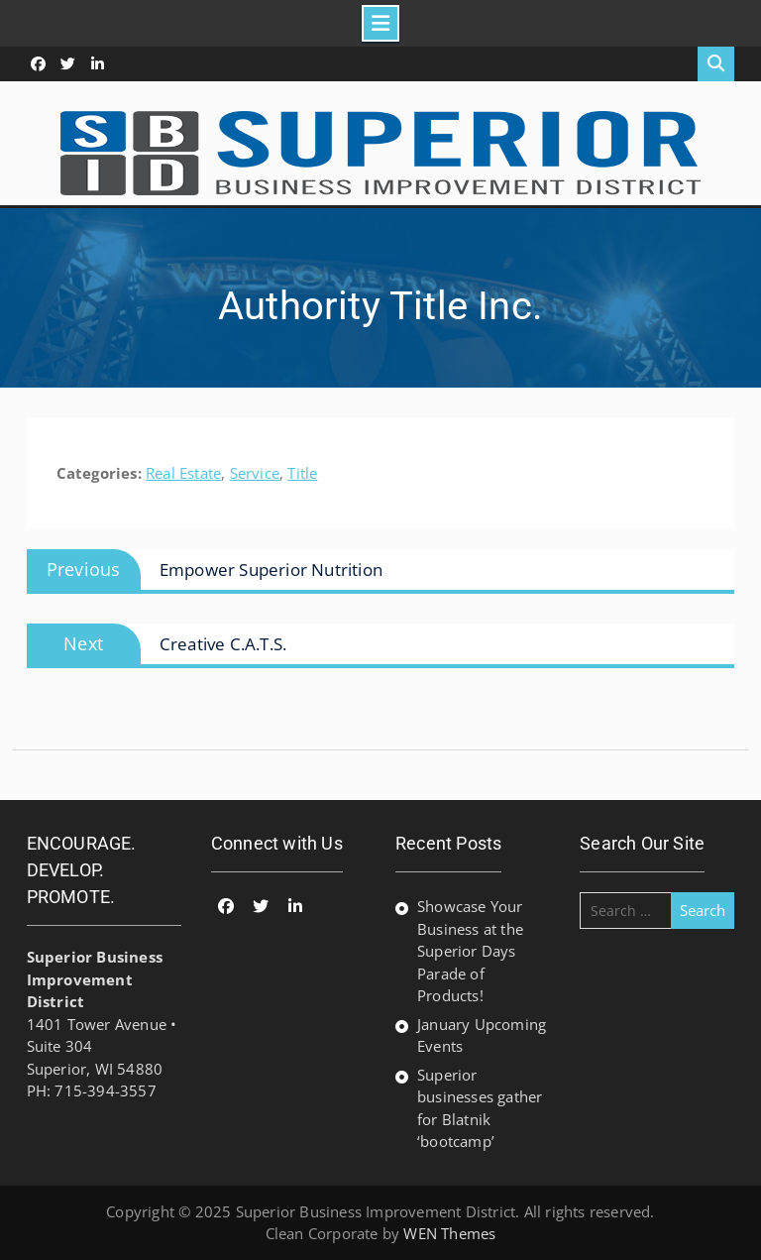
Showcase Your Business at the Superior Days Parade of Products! (470, 950)
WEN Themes (449, 1233)
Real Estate (183, 473)
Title (302, 473)
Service (254, 473)
